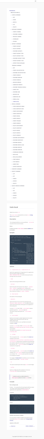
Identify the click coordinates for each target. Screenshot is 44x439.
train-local (16, 101)
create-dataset (17, 46)
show (14, 19)
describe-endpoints (18, 140)
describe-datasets (17, 51)
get (14, 176)
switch (14, 22)
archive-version (17, 82)
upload (15, 41)
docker (29, 228)
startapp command (16, 168)
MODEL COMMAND (16, 103)
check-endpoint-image (18, 106)
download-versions (18, 152)
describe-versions (17, 77)
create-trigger (17, 120)
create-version (17, 75)
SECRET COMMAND (16, 171)
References (12, 10)
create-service (16, 118)
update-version (17, 79)
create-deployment (18, 111)
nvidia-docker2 (19, 357)
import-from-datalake (19, 63)
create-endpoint (17, 113)
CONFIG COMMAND (16, 14)
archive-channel (17, 36)
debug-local (16, 99)
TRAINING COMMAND (16, 65)
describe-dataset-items (19, 58)
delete (14, 26)
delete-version (17, 135)
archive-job (16, 94)
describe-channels (17, 34)
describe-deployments (18, 137)
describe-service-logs (18, 144)
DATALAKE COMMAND (17, 29)
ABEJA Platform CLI (15, 12)
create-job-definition (18, 70)
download (15, 39)
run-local (15, 154)
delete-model (16, 130)
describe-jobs (16, 91)
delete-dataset (17, 48)
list (14, 24)
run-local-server (17, 156)
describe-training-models (19, 87)
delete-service (16, 132)
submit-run (16, 164)
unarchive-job (16, 96)
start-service (16, 159)
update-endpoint (17, 166)
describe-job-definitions (19, 72)
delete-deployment (18, 125)
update (15, 180)
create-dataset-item (18, 53)
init (14, 17)
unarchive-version (17, 84)
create (14, 178)
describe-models (17, 142)
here (16, 323)
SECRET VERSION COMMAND (18, 185)
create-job (15, 89)
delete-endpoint (17, 128)
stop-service (16, 161)
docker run (31, 336)
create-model (16, 116)
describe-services (17, 147)
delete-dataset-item (18, 55)
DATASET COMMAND (16, 43)
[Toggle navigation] (35, 1)
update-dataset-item (18, 60)
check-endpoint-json (18, 108)
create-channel (17, 31)
